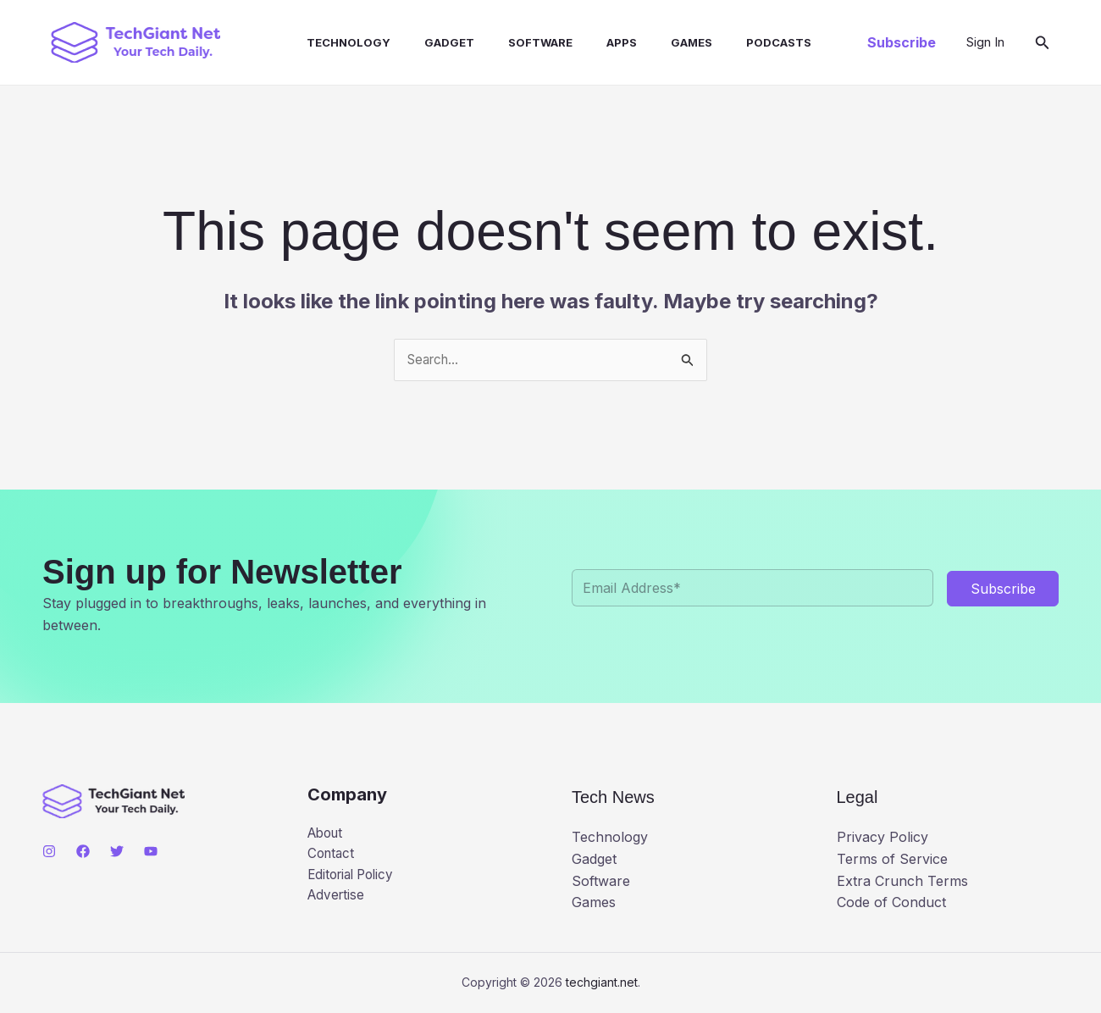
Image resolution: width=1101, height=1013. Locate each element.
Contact (332, 856)
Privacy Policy (882, 838)
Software (510, 42)
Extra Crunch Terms (902, 881)
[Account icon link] (985, 42)
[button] (901, 42)
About (327, 834)
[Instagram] (49, 852)
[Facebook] (83, 852)
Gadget (426, 42)
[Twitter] (117, 852)
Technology (331, 42)
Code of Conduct (891, 903)
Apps (584, 42)
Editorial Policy (354, 878)
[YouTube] (151, 852)
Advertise (337, 899)
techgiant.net (602, 983)
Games (647, 42)
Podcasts (728, 42)
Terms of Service (892, 859)
